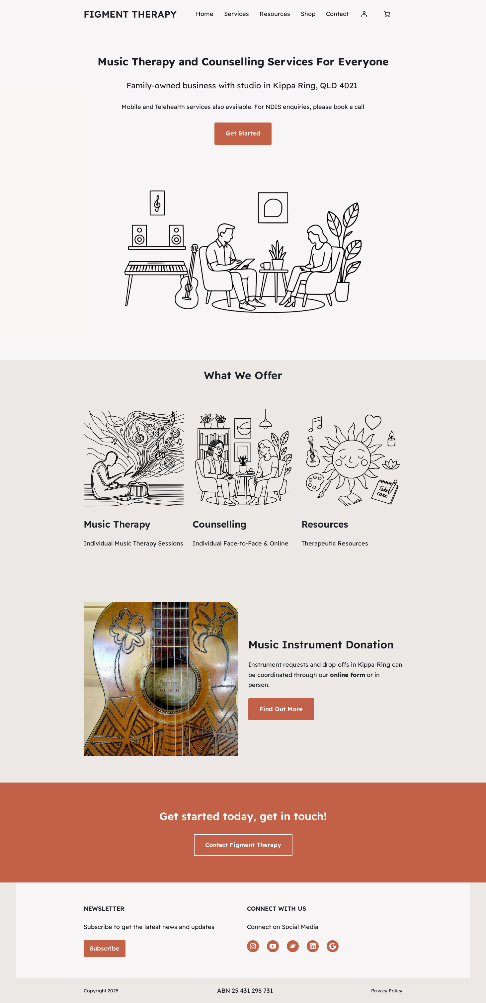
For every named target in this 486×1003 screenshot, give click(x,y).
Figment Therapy (130, 14)
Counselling (220, 524)
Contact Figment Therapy (243, 845)
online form (347, 675)
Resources (324, 524)
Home (204, 14)
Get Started (243, 133)
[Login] (364, 14)
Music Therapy (117, 524)
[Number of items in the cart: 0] (386, 14)
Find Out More (281, 709)
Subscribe (105, 948)
